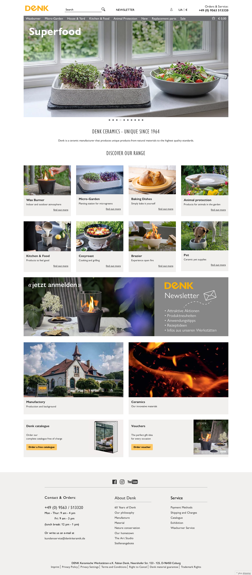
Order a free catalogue (42, 447)
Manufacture (122, 517)
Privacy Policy (70, 567)
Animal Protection (125, 18)
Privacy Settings (89, 567)
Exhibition (177, 522)
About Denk (125, 498)
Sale (183, 18)
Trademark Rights (191, 567)
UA (182, 10)
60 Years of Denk (125, 507)
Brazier (136, 256)
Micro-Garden (54, 18)
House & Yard (76, 18)
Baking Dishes (141, 199)
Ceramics (138, 402)
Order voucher (142, 447)
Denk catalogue (37, 426)
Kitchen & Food (99, 18)
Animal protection (197, 200)
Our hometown (124, 533)
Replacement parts (164, 18)
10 (142, 120)
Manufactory (35, 402)
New (144, 18)
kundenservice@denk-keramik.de (65, 538)
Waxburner (33, 18)
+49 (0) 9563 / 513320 (64, 507)
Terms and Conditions (114, 567)
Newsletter (125, 10)
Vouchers (138, 426)
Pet (186, 255)
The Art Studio (124, 538)
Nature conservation (127, 528)
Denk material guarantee (164, 567)
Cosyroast (86, 256)
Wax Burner (35, 200)
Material (119, 522)
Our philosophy (124, 512)
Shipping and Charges (184, 512)
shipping (247, 573)
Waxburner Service (183, 528)
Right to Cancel (138, 567)
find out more (60, 209)
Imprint (55, 567)
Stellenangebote (124, 543)
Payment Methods (181, 507)
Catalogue (177, 517)
